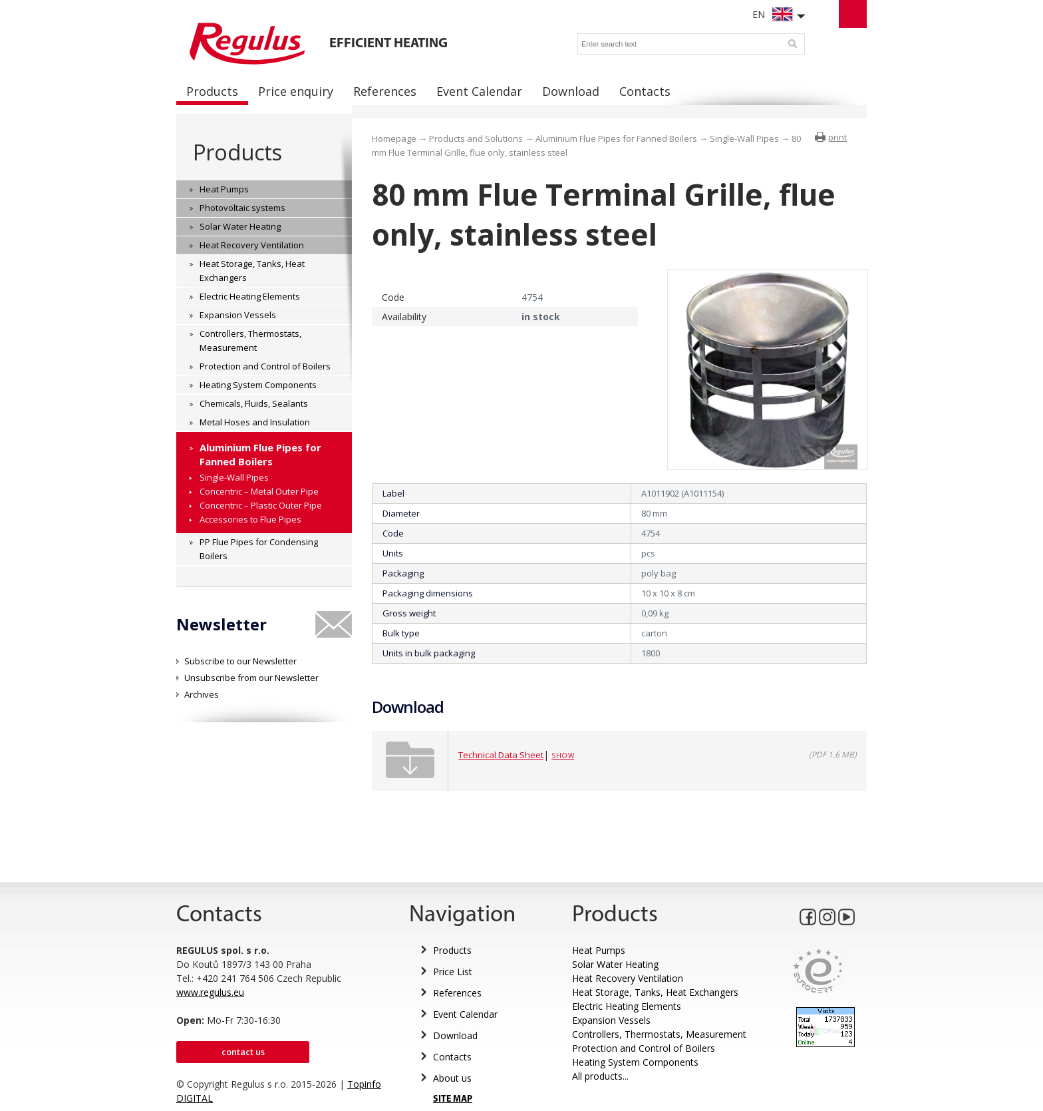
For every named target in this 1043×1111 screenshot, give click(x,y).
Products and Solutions (476, 138)
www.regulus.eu (210, 992)
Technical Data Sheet (500, 755)
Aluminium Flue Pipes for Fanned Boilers (616, 138)
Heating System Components (635, 1062)
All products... (600, 1076)
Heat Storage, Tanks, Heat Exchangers (655, 992)
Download (455, 1035)
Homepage (394, 138)
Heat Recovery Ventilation (627, 978)
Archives (201, 694)
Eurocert (818, 971)
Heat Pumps (598, 950)
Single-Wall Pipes (744, 138)
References (457, 993)
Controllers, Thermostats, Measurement (659, 1034)
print (837, 137)
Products (237, 152)
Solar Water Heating (615, 964)
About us (452, 1078)
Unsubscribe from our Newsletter (251, 678)
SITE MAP (452, 1099)
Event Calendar (465, 1014)
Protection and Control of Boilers (643, 1048)
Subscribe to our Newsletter (240, 661)
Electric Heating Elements (626, 1006)
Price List (452, 971)
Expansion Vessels (611, 1020)
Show (562, 755)
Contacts (452, 1056)
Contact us (243, 1052)
